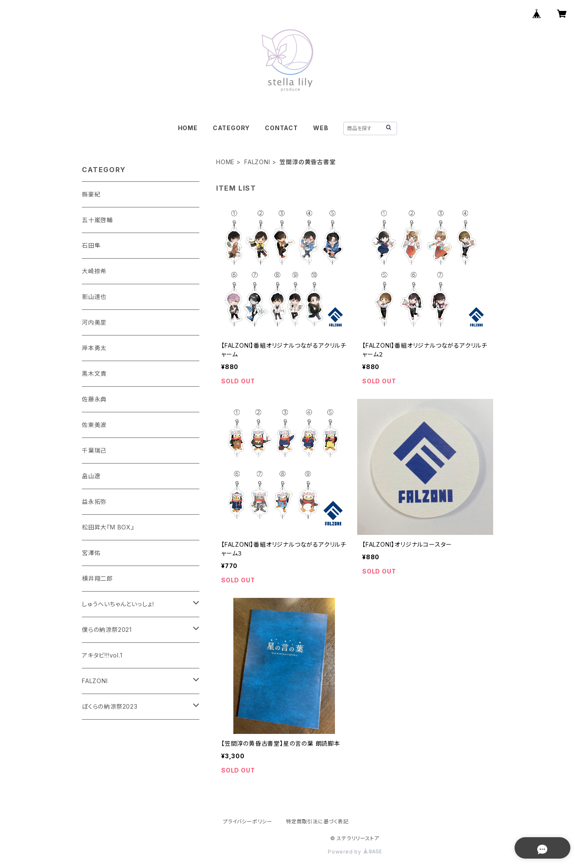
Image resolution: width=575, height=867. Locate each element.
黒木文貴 (94, 373)
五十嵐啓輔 (97, 219)
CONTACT (281, 127)
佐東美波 (94, 424)
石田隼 (91, 245)
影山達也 (94, 296)
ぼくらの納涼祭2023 (110, 706)
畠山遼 (91, 475)
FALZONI (257, 161)
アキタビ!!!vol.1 (102, 655)
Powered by (355, 852)
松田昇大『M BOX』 (108, 527)
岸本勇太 (94, 347)
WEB (320, 127)
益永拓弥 (94, 501)
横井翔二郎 (97, 578)
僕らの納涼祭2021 (107, 629)
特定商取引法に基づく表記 (317, 821)
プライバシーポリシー (247, 821)
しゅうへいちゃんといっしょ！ (118, 604)
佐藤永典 (94, 399)
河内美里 (94, 322)
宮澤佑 (91, 552)
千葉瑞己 (94, 450)
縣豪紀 (91, 194)
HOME (188, 127)
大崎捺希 (94, 271)
